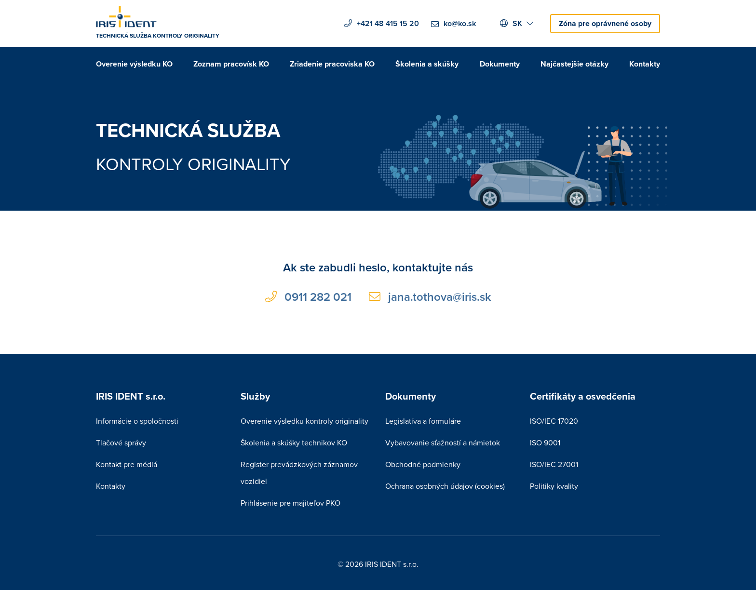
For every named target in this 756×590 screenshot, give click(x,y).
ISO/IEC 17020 (554, 421)
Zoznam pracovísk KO (231, 63)
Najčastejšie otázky (574, 63)
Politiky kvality (554, 486)
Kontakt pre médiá (126, 464)
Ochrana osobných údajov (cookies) (445, 486)
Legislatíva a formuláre (423, 421)
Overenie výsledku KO (134, 63)
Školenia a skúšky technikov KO (294, 442)
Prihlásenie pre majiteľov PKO (290, 502)
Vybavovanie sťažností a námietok (442, 442)
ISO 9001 (545, 442)
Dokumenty (500, 63)
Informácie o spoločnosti (137, 421)
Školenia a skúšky (427, 63)
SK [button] (516, 23)
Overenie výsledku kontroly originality (304, 421)
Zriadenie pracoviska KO (332, 63)
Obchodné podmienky (422, 464)
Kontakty (644, 63)
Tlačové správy (121, 442)
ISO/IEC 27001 (554, 464)
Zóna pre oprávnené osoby (605, 23)
